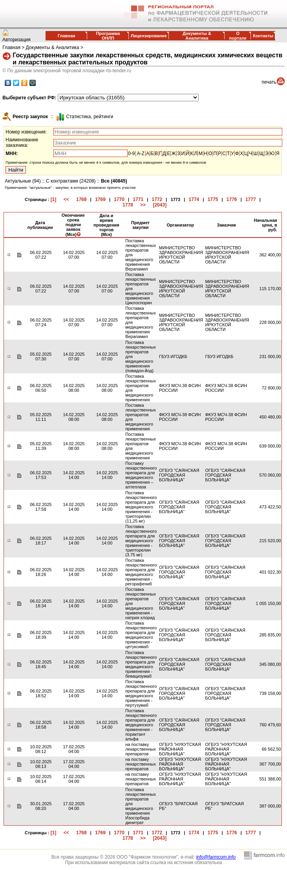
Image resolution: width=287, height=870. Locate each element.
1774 (194, 199)
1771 (138, 199)
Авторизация (16, 39)
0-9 (131, 153)
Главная (66, 35)
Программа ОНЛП (108, 35)
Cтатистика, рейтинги (89, 116)
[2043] (159, 205)
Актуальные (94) (22, 181)
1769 (100, 199)
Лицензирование (149, 35)
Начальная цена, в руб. (265, 225)
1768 (81, 199)
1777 (250, 199)
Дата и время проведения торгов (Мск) (106, 225)
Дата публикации (40, 225)
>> (143, 205)
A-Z (140, 153)
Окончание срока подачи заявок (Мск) (73, 225)
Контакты (263, 35)
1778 (127, 205)
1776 (232, 199)
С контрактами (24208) (71, 181)
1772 (157, 199)
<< (66, 199)
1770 (119, 199)
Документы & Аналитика (197, 35)
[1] (54, 199)
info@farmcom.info (216, 857)
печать (269, 82)
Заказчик (226, 225)
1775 (213, 199)
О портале (238, 35)
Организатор (180, 225)
